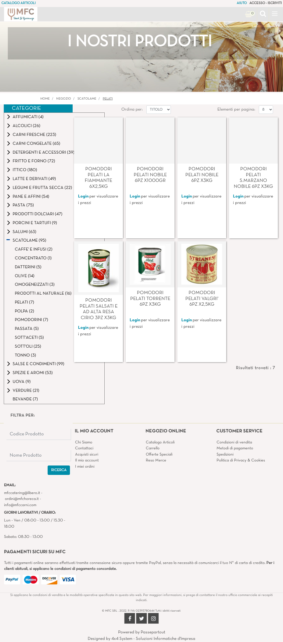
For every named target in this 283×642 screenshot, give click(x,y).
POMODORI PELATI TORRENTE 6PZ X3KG (150, 299)
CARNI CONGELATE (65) (36, 144)
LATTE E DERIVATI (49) (34, 179)
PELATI (108, 98)
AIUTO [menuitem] (242, 3)
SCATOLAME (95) (29, 240)
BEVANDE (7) (25, 399)
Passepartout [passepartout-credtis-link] (153, 632)
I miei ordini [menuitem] (84, 466)
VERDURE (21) (26, 391)
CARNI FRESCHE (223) (34, 135)
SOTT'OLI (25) (28, 346)
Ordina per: (132, 109)
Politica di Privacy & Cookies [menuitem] (241, 460)
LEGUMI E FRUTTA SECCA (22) (42, 188)
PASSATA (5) (27, 329)
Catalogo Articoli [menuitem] (160, 442)
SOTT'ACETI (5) (29, 338)
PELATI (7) (24, 302)
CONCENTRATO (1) (33, 258)
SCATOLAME (86, 98)
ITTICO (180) (25, 170)
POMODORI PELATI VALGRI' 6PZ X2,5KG (201, 299)
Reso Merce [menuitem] (156, 460)
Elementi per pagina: (236, 109)
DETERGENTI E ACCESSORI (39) (44, 152)
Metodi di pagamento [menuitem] (235, 448)
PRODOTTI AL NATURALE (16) (43, 293)
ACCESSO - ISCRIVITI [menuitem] (265, 3)
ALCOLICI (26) (26, 126)
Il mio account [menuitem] (87, 460)
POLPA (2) (24, 311)
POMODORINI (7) (31, 320)
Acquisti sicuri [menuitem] (86, 454)
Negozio (63, 98)
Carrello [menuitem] (153, 448)
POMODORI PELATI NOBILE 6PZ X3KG (201, 175)
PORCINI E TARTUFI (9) (35, 223)
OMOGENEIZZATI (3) (35, 285)
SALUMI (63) (24, 232)
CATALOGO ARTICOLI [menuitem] (18, 3)
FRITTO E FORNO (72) (34, 161)
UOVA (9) (22, 382)
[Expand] (8, 117)
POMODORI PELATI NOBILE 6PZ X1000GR (150, 175)
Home (45, 98)
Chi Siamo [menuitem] (83, 442)
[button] (59, 470)
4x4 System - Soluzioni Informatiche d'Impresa (153, 639)
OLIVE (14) (24, 276)
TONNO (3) (25, 355)
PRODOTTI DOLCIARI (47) (37, 214)
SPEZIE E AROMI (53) (33, 373)
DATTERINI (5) (28, 267)
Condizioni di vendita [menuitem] (234, 442)
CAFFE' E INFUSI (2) (33, 249)
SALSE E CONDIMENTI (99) (38, 364)
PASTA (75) (23, 205)
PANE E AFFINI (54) (31, 197)
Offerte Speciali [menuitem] (159, 454)
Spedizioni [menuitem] (225, 454)
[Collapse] (8, 240)
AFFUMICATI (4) (28, 117)
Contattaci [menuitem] (84, 448)
